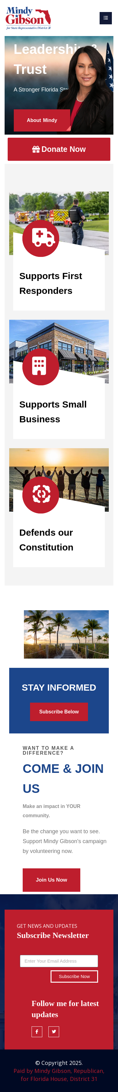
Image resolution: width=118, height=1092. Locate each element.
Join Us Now (51, 880)
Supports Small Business (53, 411)
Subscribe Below (59, 711)
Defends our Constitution (46, 539)
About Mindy (42, 120)
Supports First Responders (50, 283)
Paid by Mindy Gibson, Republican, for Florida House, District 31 (59, 1074)
